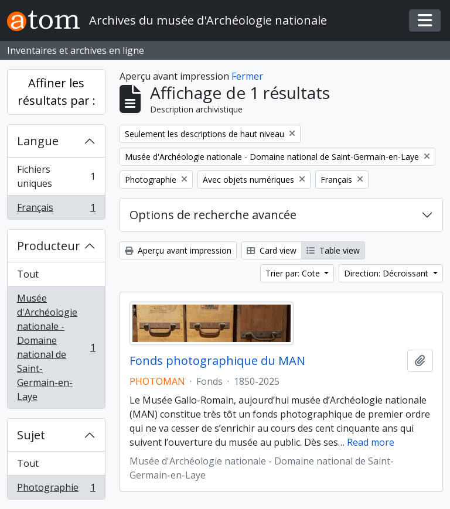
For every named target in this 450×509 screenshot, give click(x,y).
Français (56, 209)
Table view (333, 250)
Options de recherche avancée (212, 215)
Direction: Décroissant (387, 273)
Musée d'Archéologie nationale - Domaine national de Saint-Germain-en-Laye (56, 347)
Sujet (31, 435)
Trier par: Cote (293, 273)
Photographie (56, 489)
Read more (370, 442)
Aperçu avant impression (178, 250)
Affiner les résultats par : (57, 91)
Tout (28, 274)
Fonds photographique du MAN (217, 361)
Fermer (247, 76)
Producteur (48, 246)
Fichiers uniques (56, 176)
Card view (271, 250)
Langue (38, 141)
